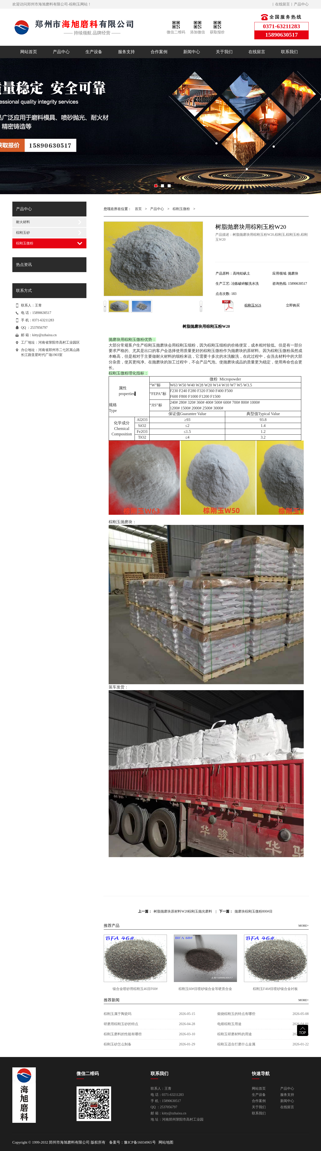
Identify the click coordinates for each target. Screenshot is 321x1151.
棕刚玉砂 (23, 233)
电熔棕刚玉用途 (229, 1024)
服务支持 (126, 51)
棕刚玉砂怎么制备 (117, 1044)
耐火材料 (23, 222)
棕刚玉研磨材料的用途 (234, 1034)
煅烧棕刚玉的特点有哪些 (236, 1014)
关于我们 (224, 51)
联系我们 (289, 51)
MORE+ (304, 925)
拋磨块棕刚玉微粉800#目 (254, 911)
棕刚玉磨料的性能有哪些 (123, 1034)
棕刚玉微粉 (24, 243)
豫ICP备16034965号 (140, 1142)
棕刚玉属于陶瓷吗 (117, 1014)
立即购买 (293, 305)
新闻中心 (191, 51)
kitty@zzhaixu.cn (44, 335)
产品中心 (301, 4)
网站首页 (28, 51)
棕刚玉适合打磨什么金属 (236, 1044)
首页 (138, 209)
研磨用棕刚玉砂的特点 (121, 1024)
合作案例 (159, 51)
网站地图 (166, 1142)
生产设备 (93, 51)
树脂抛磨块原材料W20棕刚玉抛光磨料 (183, 911)
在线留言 (282, 4)
